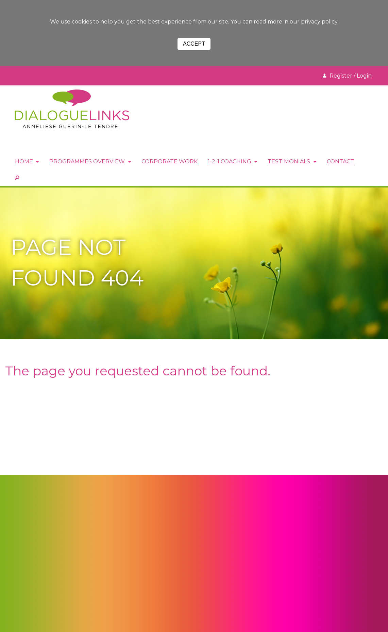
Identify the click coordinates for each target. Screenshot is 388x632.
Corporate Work (170, 162)
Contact (342, 162)
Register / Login (351, 75)
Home (24, 162)
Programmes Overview (87, 162)
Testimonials (290, 162)
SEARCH (17, 177)
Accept (194, 44)
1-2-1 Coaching (230, 162)
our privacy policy (313, 21)
